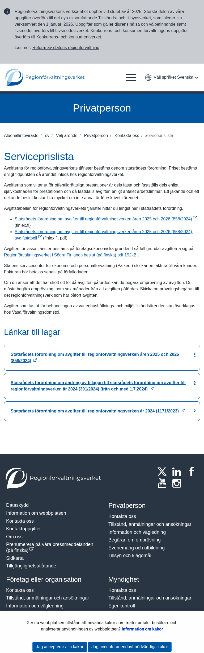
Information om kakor (142, 629)
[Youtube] (163, 483)
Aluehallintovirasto (21, 135)
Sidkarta (15, 558)
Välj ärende (66, 135)
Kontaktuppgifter (23, 528)
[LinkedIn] (178, 472)
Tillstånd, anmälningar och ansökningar (150, 524)
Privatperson (95, 135)
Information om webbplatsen (36, 513)
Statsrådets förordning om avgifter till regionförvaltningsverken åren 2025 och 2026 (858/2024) (106, 219)
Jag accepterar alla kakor (59, 646)
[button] (131, 78)
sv (46, 135)
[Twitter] (163, 472)
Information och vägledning (137, 532)
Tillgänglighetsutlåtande (31, 565)
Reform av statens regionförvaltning (66, 47)
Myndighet (123, 579)
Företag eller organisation (44, 579)
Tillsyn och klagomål (129, 555)
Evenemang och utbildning (136, 547)
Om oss (14, 536)
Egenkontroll (121, 605)
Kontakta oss (126, 135)
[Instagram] (178, 483)
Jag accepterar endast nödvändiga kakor (129, 646)
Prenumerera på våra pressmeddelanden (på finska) (49, 547)
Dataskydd (17, 505)
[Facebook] (193, 472)
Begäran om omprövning (134, 540)
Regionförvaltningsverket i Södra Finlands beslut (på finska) (71, 255)
